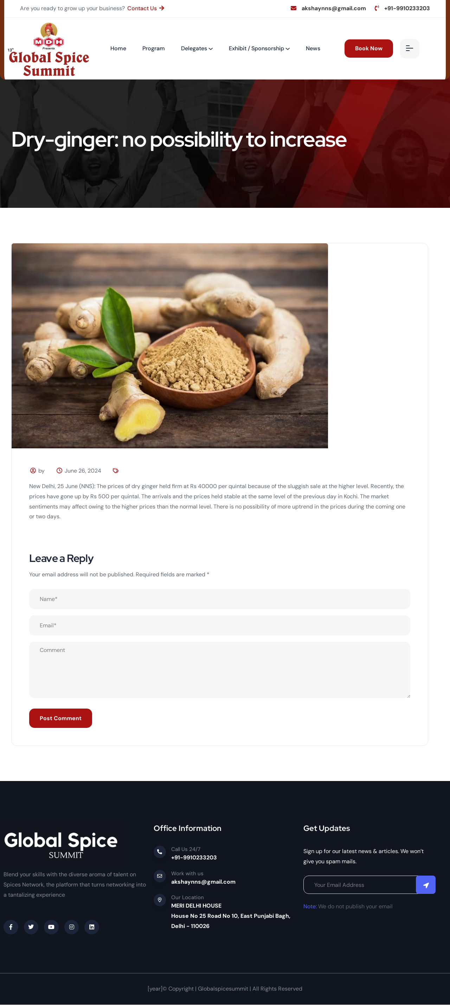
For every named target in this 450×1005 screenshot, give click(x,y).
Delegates (194, 48)
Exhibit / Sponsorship (256, 48)
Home (118, 48)
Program (153, 48)
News (313, 48)
